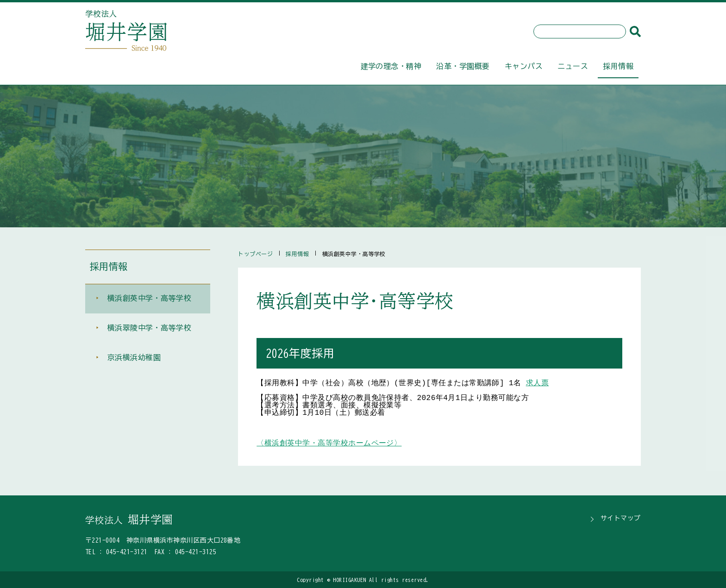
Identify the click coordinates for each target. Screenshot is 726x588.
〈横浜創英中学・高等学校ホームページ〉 (329, 443)
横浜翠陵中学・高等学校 (149, 328)
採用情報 (618, 66)
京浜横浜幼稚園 (134, 358)
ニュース (572, 66)
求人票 (537, 383)
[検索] (635, 31)
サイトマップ (621, 518)
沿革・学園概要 (462, 66)
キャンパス (524, 66)
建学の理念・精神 (391, 66)
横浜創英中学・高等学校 (149, 299)
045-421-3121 (127, 552)
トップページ (255, 253)
